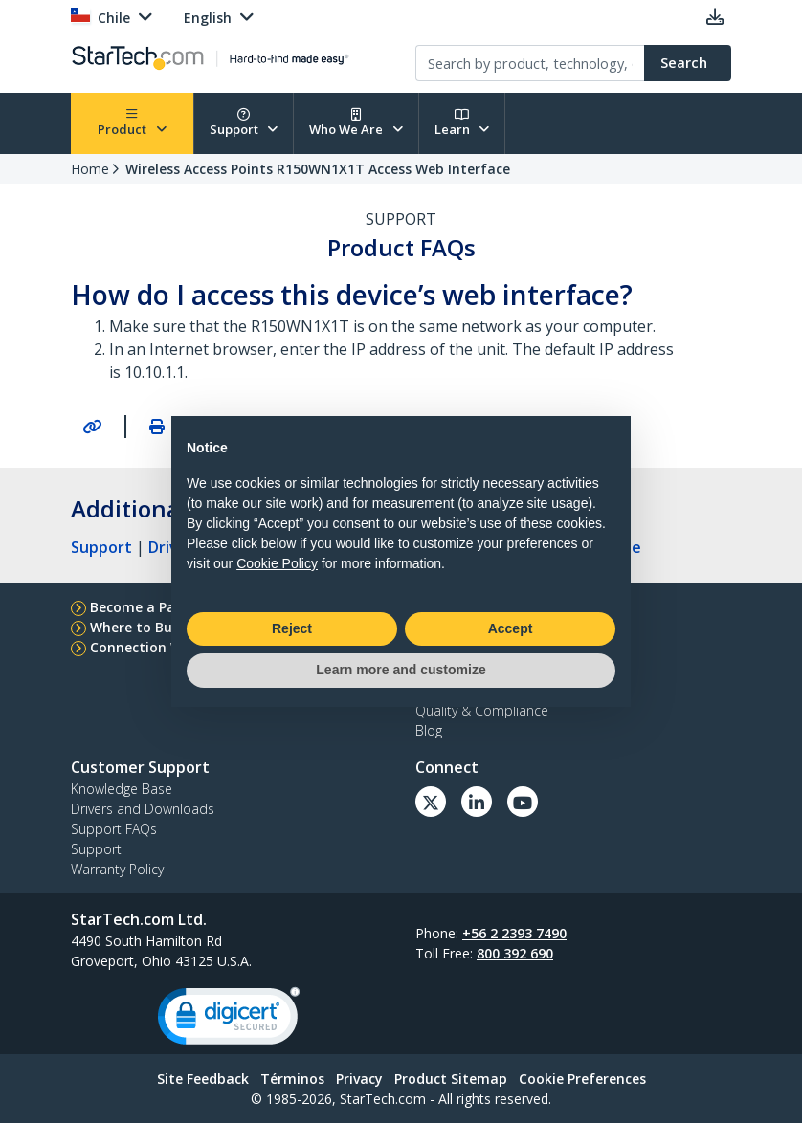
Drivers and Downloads (142, 809)
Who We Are (356, 123)
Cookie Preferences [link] (582, 1078)
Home (90, 169)
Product (132, 123)
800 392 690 (515, 953)
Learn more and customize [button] (400, 669)
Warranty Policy (117, 869)
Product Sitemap (450, 1078)
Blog (428, 730)
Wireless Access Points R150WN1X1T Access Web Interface (317, 169)
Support (244, 123)
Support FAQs (114, 829)
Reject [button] (292, 628)
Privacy (359, 1078)
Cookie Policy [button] (277, 563)
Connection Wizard (153, 647)
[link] (229, 1020)
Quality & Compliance (481, 710)
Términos (292, 1078)
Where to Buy (135, 627)
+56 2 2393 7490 (514, 933)
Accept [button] (510, 628)
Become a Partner (150, 607)
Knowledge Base (121, 789)
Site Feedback (203, 1078)
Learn (462, 123)
